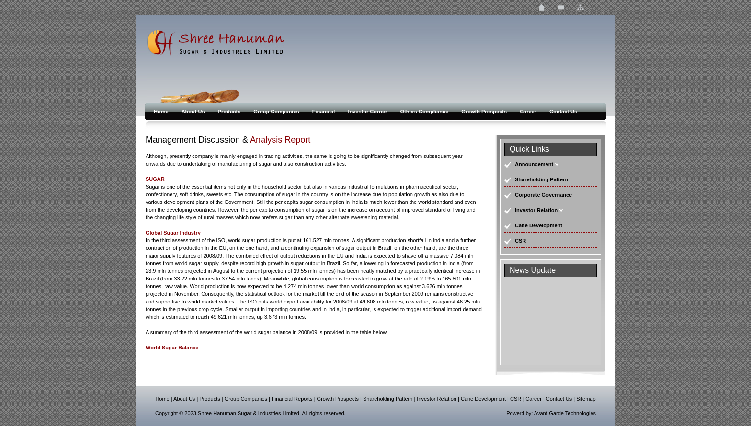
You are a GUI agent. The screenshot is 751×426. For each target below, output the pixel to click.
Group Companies (276, 111)
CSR (520, 241)
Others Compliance (425, 111)
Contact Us (563, 111)
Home (162, 111)
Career (529, 111)
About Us (194, 111)
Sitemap (585, 399)
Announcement (534, 164)
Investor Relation (536, 210)
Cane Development (538, 225)
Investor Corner (368, 111)
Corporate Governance (543, 195)
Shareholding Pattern (541, 179)
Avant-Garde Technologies (565, 413)
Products (230, 111)
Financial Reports (292, 399)
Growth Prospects (484, 111)
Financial (324, 111)
